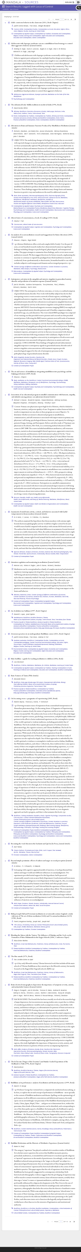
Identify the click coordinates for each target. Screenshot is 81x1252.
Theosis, (28, 852)
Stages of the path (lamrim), (22, 1072)
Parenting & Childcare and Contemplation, (26, 670)
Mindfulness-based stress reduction (53, 203)
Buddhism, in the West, (28, 1208)
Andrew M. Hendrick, (60, 990)
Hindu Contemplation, (42, 120)
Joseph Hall (46, 921)
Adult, (16, 357)
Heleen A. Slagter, (30, 565)
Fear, (70, 552)
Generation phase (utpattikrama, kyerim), (26, 628)
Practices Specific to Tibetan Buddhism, (25, 622)
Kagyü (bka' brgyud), (20, 974)
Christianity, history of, (29, 925)
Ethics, (67, 29)
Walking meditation (31, 384)
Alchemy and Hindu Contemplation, (62, 116)
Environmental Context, (21, 649)
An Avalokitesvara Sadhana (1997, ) (29, 611)
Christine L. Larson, (33, 993)
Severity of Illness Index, (21, 363)
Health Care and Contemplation (23, 389)
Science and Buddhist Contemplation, (25, 836)
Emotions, (46, 596)
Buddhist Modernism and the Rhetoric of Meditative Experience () (40, 1143)
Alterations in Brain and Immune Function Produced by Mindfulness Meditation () (43, 126)
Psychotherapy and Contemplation (24, 99)
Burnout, (17, 497)
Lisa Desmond (19, 662)
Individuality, (41, 554)
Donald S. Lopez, (20, 614)
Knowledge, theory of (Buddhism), (52, 1129)
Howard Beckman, (47, 400)
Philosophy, (28, 827)
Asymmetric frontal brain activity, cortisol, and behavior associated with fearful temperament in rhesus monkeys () (39, 513)
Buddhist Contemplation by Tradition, (36, 948)
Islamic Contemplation (39, 38)
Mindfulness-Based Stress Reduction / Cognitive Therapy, (57, 208)
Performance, (67, 1129)
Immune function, (43, 197)
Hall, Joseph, (17, 927)
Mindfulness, (18, 199)
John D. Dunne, (42, 565)
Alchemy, (16, 111)
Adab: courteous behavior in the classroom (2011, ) (34, 22)
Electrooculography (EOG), (57, 195)
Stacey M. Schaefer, (64, 993)
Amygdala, (21, 357)
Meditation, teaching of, (57, 665)
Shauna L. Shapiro (20, 377)
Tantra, (30, 113)
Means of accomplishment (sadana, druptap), (28, 619)
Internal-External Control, (56, 903)
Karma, (39, 1129)
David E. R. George (20, 1086)
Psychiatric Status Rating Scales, (24, 1053)
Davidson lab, (40, 357)
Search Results (14, 9)
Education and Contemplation (23, 653)
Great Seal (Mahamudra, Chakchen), (50, 823)
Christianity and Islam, (32, 850)
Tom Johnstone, (48, 284)
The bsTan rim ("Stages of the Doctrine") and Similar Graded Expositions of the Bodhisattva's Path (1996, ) (39, 1062)
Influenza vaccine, (54, 197)
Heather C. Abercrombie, (49, 993)
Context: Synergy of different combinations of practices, (31, 267)
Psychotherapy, (61, 382)
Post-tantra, (66, 944)
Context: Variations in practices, (58, 267)
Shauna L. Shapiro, (20, 240)
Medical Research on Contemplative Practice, (27, 208)
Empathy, (23, 497)
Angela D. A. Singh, (46, 49)
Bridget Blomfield (44, 26)
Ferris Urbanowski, (43, 134)
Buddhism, (23, 111)
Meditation (56, 1210)
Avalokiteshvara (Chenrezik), (39, 624)
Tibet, (53, 619)
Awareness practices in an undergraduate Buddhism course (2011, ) (40, 634)
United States (40, 31)
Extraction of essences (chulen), (36, 111)
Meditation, (64, 197)
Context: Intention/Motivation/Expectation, (37, 817)
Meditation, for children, (42, 665)
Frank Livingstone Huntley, (23, 921)
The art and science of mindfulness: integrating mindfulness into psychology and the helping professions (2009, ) (41, 372)
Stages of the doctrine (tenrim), (48, 1070)
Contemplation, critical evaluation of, (60, 1208)
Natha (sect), (18, 113)
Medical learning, (44, 499)
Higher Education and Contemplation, (53, 36)
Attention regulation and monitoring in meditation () (35, 562)
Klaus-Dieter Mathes (21, 941)
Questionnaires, (65, 361)
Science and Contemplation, (64, 836)
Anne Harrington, (56, 134)
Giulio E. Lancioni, (33, 49)
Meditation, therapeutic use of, (30, 382)
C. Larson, (26, 517)
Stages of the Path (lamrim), (44, 1077)
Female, (50, 359)
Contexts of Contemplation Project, (24, 601)
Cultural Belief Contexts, (21, 1213)
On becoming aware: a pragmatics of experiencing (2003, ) (34, 698)
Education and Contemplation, (23, 38)
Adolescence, (18, 94)
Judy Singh (31, 51)
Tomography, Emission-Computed (59, 1053)
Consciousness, (18, 817)
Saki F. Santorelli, (30, 134)
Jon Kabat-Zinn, (33, 131)
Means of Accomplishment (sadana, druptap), (61, 624)
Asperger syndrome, (41, 94)
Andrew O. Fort (43, 637)
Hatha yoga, (50, 111)
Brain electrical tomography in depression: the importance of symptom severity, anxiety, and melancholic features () (42, 985)
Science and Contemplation (40, 212)
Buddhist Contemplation (57, 120)
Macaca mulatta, (50, 554)
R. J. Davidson (44, 517)
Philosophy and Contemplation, (60, 832)
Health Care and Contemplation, (44, 210)
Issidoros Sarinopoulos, (34, 284)
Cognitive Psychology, (51, 816)
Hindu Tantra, (60, 118)
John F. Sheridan (19, 136)
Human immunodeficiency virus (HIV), (25, 197)
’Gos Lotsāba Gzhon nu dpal (23, 959)
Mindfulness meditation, (29, 199)
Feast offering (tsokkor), (21, 684)
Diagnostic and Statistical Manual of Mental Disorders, (31, 359)
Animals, (41, 552)
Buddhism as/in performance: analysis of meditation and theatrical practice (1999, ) (42, 1082)
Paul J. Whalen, (59, 284)
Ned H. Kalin (32, 287)
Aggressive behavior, (28, 94)
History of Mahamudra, (51, 944)
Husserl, (64, 823)
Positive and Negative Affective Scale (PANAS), (27, 203)
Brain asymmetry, (23, 195)
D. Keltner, (17, 866)
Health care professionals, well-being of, (26, 499)
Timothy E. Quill (50, 403)
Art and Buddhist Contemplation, (23, 1137)
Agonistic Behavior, (20, 552)
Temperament (64, 554)
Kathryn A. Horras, (20, 993)
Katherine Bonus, (69, 134)
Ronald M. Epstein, (34, 400)
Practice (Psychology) (32, 598)
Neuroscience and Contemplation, (64, 210)
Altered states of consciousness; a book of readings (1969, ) (34, 218)
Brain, (16, 195)
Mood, (67, 499)
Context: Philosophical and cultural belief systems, (29, 819)
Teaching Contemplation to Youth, (62, 668)
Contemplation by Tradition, (42, 34)
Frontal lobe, (22, 554)
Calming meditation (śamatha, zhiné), (32, 816)
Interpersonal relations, (21, 905)
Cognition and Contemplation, (43, 227)
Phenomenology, (19, 827)
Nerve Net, (65, 596)
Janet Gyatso (30, 614)
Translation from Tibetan (63, 619)
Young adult (32, 363)
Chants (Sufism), (19, 850)
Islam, (16, 31)
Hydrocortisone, (32, 554)
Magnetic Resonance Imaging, (23, 361)
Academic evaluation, (20, 640)
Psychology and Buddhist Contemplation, (51, 834)
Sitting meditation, (19, 384)
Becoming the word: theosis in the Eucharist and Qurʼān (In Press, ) (40, 843)
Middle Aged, (40, 361)
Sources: (6, 9)
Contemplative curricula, (45, 29)
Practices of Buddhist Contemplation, (25, 120)
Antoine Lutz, (18, 565)
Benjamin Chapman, (21, 403)
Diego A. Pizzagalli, (20, 990)
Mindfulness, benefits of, (45, 199)
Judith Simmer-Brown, (21, 26)
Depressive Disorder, (20, 1051)
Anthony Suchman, (61, 400)
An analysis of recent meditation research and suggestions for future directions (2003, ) (42, 236)
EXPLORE (69, 2)
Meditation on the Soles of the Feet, (58, 94)
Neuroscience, (60, 201)
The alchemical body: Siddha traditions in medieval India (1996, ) (36, 104)
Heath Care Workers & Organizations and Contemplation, (51, 504)
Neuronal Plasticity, (20, 598)
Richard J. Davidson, (21, 131)
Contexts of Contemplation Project (24, 366)
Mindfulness (18, 96)
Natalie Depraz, (19, 702)
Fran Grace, (34, 26)
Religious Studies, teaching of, (27, 31)
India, (63, 111)
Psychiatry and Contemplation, (43, 206)
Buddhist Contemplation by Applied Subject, (47, 830)
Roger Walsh (32, 240)
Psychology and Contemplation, (62, 227)
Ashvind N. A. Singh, (20, 51)
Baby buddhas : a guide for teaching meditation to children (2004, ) (37, 658)
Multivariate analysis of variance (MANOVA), (27, 201)
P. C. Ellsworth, (27, 866)
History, (46, 972)
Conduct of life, (18, 29)
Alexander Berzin (19, 679)
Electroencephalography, (61, 552)
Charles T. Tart (19, 221)
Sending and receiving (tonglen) (49, 827)
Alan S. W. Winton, (59, 49)
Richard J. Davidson (54, 565)
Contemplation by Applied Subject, (24, 34)
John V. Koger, (18, 995)
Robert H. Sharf (19, 1146)
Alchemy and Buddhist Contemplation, (44, 118)
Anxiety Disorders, (30, 357)
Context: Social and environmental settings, (50, 380)
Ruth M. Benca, (29, 995)
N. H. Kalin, (18, 517)
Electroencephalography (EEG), (38, 195)
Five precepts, (18, 644)
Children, (24, 665)
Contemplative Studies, (31, 29)
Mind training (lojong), (54, 825)
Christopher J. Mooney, (36, 403)
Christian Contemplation (38, 929)
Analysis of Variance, (32, 552)
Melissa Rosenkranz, (61, 131)
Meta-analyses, (18, 271)
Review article (42, 269)
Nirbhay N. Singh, (20, 49)
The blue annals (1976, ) (21, 956)
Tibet (43, 113)
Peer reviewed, (57, 850)
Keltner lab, (32, 905)
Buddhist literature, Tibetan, (39, 617)
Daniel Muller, (19, 134)
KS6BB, (66, 380)
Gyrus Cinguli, (57, 359)
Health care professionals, (42, 497)
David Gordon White (21, 108)
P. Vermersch (43, 702)
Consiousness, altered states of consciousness (28, 224)
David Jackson (19, 1067)
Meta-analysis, (25, 269)
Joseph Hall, (37, 921)
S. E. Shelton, (34, 517)
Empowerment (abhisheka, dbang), (55, 682)
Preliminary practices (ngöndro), (24, 686)
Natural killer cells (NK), (48, 201)
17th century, (18, 925)
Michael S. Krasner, (20, 400)
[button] (78, 2)
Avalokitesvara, (18, 617)
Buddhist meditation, (42, 1208)
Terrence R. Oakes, (46, 990)
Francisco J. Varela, (32, 702)
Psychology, (34, 269)
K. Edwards (36, 866)
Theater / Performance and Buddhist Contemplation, (46, 1135)
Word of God (35, 852)
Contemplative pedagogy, (21, 642)
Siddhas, (24, 113)
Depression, (56, 1049)
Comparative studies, (65, 816)
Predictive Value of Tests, (52, 361)
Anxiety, (37, 1049)
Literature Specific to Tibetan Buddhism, (49, 622)
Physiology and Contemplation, (23, 212)
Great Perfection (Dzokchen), (30, 823)
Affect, (20, 1049)
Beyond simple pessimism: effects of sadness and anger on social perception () (41, 861)
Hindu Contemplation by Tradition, (24, 116)
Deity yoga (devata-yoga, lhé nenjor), (49, 628)
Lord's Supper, (47, 850)
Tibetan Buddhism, (19, 948)
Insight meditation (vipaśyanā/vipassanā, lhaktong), (38, 644)
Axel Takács (18, 847)
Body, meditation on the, (21, 380)
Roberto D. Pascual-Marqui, (44, 995)
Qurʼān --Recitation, (20, 852)
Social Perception (45, 905)
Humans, (65, 359)
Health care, (29, 497)
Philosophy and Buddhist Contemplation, (26, 834)
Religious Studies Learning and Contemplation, (27, 36)
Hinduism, (58, 111)
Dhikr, (41, 850)
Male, (34, 361)
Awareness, (23, 595)
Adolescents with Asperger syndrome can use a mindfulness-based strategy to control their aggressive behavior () (41, 44)
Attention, (17, 595)
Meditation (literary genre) (42, 927)
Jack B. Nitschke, (20, 284)
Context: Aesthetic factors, (29, 1129)
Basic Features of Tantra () (24, 675)
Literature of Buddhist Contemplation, (25, 626)
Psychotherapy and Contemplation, (24, 210)
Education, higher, (59, 29)
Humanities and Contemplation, (61, 34)
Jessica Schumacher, (47, 131)
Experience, (17, 823)
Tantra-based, (36, 113)
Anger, (20, 903)
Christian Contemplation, (21, 855)
